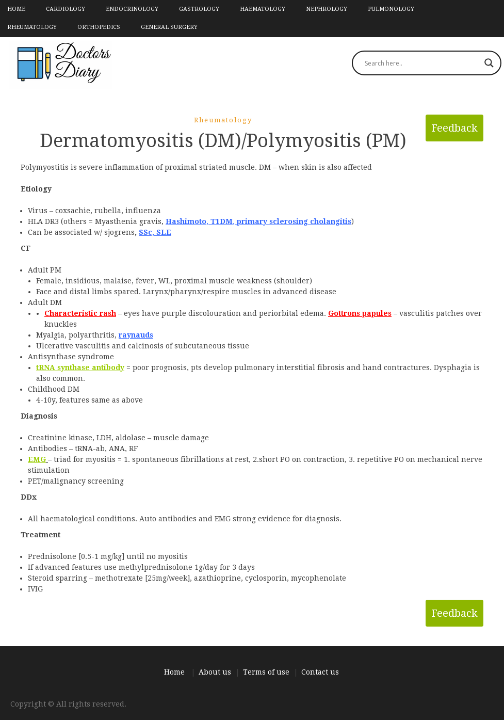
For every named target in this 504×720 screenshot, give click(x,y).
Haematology (262, 9)
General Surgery (169, 27)
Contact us (320, 672)
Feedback (454, 128)
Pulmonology (391, 9)
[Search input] (422, 63)
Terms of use (266, 672)
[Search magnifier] (489, 63)
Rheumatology (32, 27)
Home (16, 9)
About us (215, 672)
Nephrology (326, 9)
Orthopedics (98, 27)
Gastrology (199, 9)
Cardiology (65, 9)
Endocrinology (132, 9)
